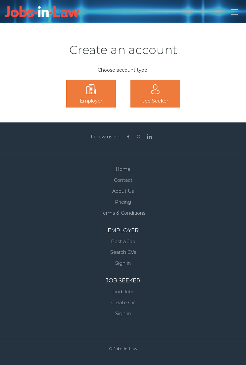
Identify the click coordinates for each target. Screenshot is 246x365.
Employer (91, 101)
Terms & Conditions (123, 213)
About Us (123, 191)
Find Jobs (123, 292)
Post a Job (123, 242)
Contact (123, 180)
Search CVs (123, 252)
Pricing (123, 202)
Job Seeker (155, 101)
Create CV (123, 303)
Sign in (123, 263)
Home (123, 169)
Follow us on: (106, 137)
